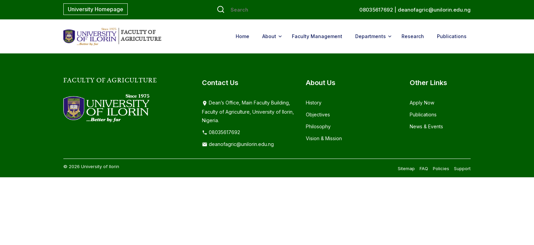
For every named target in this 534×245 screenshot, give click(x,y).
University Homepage (95, 9)
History (313, 102)
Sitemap (406, 168)
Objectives (318, 114)
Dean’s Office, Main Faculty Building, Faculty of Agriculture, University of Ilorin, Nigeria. (248, 111)
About (269, 36)
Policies (441, 168)
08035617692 (221, 132)
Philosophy (318, 126)
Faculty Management (317, 36)
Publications (452, 36)
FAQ (424, 168)
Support (462, 168)
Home (242, 36)
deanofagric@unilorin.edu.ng (434, 9)
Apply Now (422, 102)
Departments (370, 36)
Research (413, 36)
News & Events (426, 126)
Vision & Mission (324, 138)
